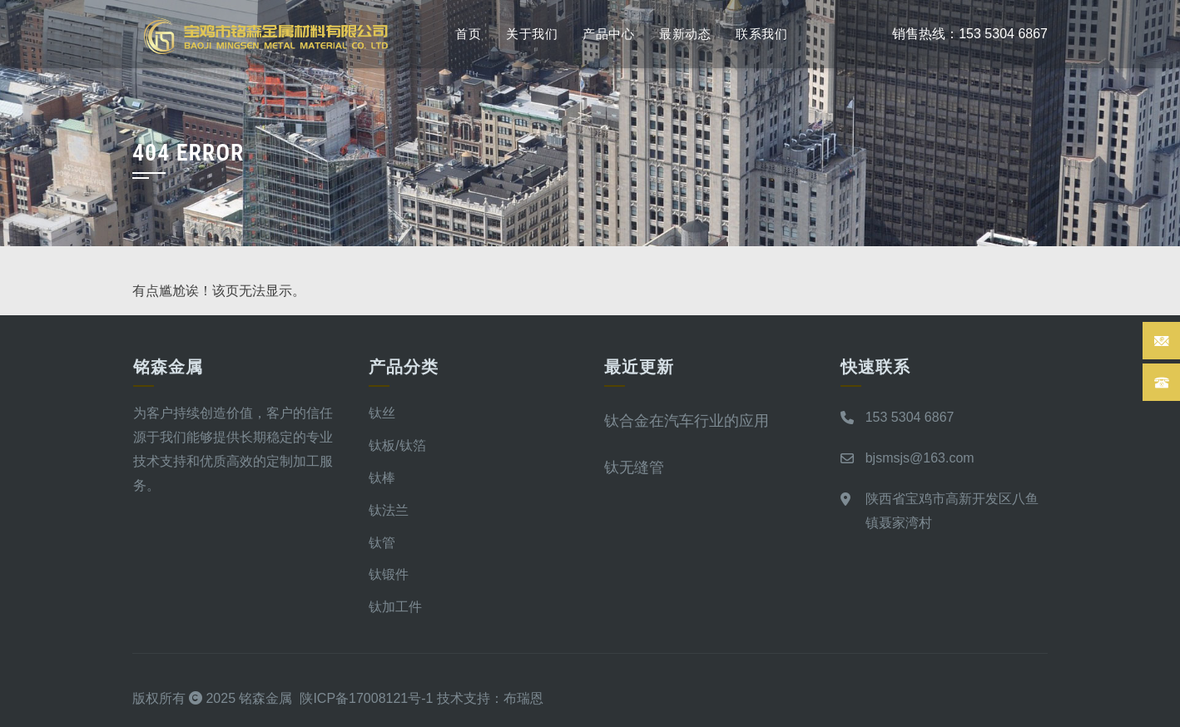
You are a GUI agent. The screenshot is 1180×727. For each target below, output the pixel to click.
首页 (468, 34)
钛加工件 (395, 607)
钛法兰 (389, 510)
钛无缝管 (634, 467)
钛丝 (382, 413)
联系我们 (761, 34)
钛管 (382, 543)
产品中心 (608, 34)
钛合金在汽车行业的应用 (686, 420)
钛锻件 (389, 574)
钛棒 (382, 478)
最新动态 (685, 34)
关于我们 (532, 34)
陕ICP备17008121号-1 (366, 698)
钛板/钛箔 (397, 445)
